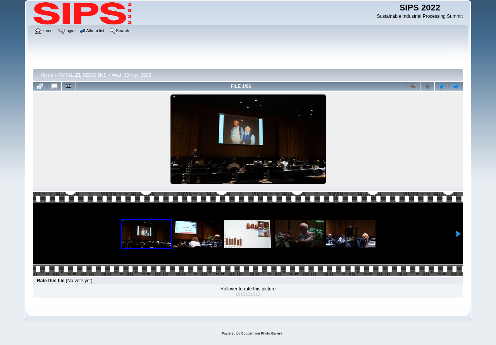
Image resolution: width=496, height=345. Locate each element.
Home (47, 75)
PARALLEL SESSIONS (83, 75)
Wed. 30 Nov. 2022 (131, 75)
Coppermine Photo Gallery (261, 333)
